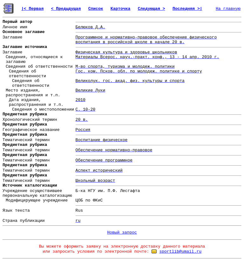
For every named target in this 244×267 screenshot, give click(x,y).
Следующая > (151, 8)
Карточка (120, 8)
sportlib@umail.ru (180, 251)
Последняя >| (187, 8)
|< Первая (32, 8)
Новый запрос (122, 232)
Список (95, 8)
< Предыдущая (66, 8)
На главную (228, 8)
